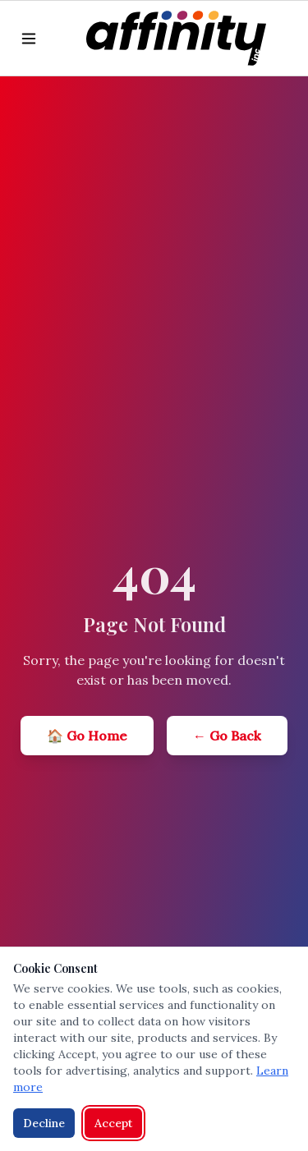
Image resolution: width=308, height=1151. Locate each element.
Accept (113, 1123)
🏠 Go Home (87, 735)
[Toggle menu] (28, 38)
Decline (44, 1123)
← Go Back (227, 735)
